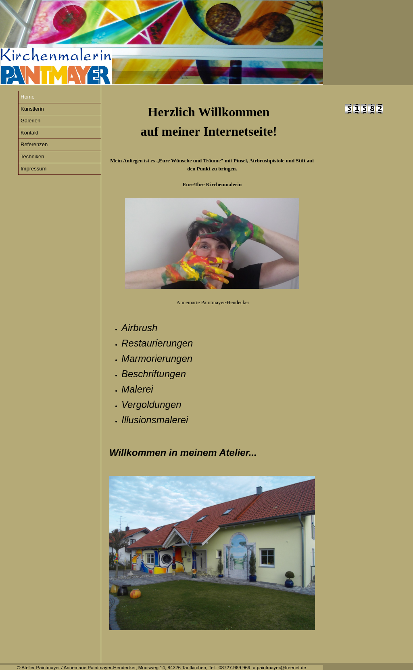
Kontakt (29, 133)
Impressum (33, 169)
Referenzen (34, 144)
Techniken (32, 156)
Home (28, 97)
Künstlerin (32, 109)
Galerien (30, 121)
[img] (161, 42)
